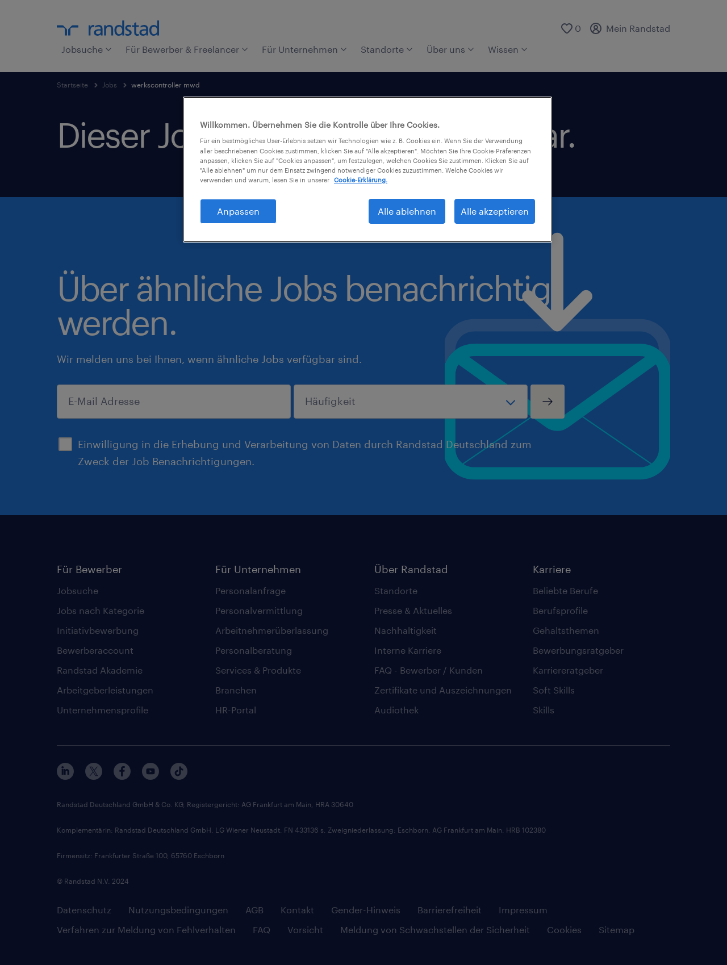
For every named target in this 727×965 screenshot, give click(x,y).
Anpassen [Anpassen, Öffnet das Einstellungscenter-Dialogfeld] (238, 211)
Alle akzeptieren (495, 211)
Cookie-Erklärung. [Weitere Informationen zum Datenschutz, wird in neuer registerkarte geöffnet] (360, 179)
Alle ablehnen (407, 211)
